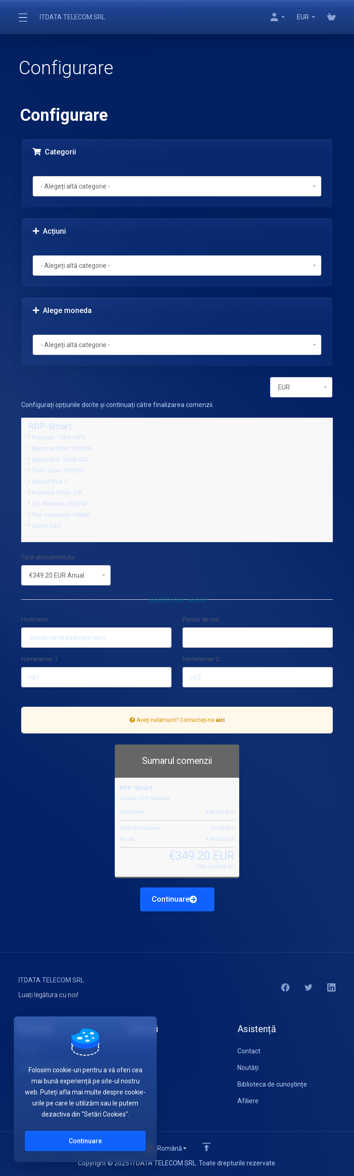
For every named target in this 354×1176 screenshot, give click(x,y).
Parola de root (201, 619)
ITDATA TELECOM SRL (72, 17)
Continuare (174, 899)
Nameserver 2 (201, 659)
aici (220, 720)
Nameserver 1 (39, 659)
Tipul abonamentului (48, 557)
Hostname (34, 619)
